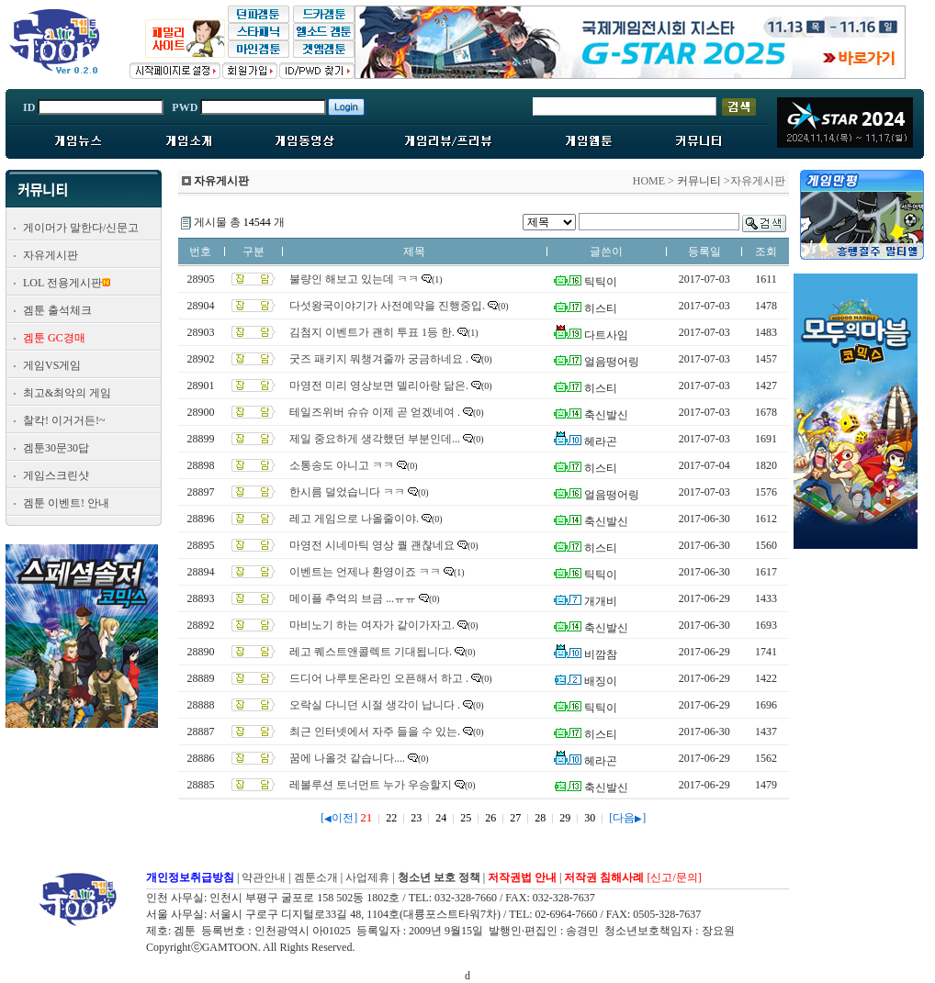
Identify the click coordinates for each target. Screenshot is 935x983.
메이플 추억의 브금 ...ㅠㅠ (352, 598)
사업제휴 (367, 877)
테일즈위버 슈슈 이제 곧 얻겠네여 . (374, 412)
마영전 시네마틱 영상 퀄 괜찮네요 (372, 545)
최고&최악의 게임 (67, 392)
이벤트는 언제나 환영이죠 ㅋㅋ (365, 571)
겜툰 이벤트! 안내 (66, 503)
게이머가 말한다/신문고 (81, 227)
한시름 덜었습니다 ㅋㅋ (347, 492)
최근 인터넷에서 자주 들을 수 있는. (374, 731)
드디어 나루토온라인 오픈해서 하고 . (378, 678)
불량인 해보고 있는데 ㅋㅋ (354, 279)
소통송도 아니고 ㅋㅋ (341, 465)
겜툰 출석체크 (57, 310)
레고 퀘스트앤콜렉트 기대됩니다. (370, 651)
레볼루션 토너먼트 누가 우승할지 (370, 784)
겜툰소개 (316, 877)
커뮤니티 (699, 180)
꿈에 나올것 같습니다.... (347, 758)
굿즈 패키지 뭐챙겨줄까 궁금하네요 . (378, 358)
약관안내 (264, 877)
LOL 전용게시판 (62, 282)
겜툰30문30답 (56, 447)
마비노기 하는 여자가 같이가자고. (372, 625)
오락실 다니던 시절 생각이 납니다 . (374, 704)
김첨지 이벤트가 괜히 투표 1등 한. (372, 332)
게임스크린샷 (56, 475)
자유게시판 (50, 255)
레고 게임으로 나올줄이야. (354, 518)
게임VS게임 (52, 365)
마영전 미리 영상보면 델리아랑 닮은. (378, 385)
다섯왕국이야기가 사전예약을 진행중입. (387, 305)
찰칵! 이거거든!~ (64, 420)
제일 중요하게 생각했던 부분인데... (374, 438)
